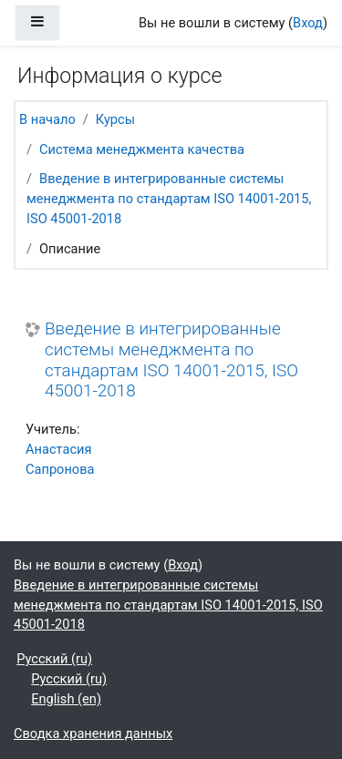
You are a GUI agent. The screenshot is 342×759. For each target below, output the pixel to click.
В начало (47, 119)
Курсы (115, 119)
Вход (308, 23)
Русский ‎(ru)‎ (54, 659)
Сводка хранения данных (93, 733)
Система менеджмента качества (141, 149)
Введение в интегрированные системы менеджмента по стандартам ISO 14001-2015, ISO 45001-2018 (168, 198)
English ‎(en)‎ (66, 699)
